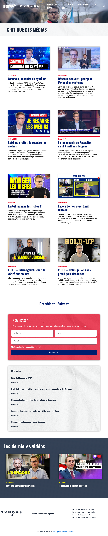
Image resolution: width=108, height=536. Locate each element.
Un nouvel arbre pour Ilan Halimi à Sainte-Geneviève (33, 400)
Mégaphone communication (63, 531)
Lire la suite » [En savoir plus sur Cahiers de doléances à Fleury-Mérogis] (15, 427)
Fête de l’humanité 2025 (21, 378)
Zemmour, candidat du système (27, 78)
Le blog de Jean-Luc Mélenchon (84, 512)
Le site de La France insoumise (84, 509)
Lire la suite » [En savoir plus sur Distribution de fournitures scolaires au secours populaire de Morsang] (15, 394)
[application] (59, 4)
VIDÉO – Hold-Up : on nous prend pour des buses (74, 272)
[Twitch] (38, 6)
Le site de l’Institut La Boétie (83, 515)
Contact (34, 511)
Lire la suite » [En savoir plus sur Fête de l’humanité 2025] (15, 382)
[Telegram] (35, 6)
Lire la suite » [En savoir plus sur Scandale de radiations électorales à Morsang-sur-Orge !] (15, 416)
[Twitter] (25, 6)
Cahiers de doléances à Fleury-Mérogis (28, 422)
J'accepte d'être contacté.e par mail (27, 347)
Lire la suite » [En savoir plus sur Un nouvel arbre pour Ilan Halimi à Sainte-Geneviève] (15, 405)
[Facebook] (21, 6)
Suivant (62, 303)
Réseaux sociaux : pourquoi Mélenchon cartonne (75, 80)
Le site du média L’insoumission (84, 517)
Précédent (47, 303)
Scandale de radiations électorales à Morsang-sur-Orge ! (35, 411)
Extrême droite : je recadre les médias (27, 144)
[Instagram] (28, 6)
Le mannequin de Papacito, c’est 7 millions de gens (74, 144)
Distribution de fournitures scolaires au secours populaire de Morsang (41, 389)
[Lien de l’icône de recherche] (104, 6)
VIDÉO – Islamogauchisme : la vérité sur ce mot (26, 272)
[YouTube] (31, 6)
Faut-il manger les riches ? (24, 206)
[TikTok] (42, 6)
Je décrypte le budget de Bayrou (76, 486)
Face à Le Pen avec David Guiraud (73, 208)
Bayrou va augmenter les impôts (23, 486)
